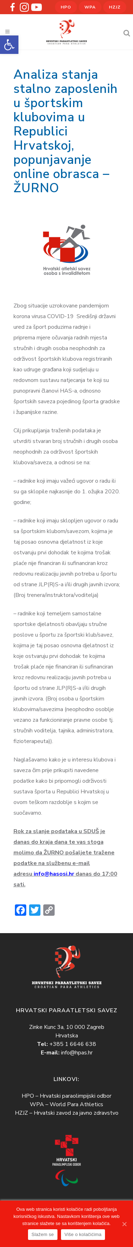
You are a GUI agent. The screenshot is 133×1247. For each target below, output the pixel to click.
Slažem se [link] (43, 1234)
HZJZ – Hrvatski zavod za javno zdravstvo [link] (66, 1112)
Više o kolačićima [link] (83, 1234)
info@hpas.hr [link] (77, 1052)
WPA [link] (90, 7)
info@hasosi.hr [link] (54, 874)
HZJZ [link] (115, 7)
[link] (9, 44)
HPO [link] (66, 7)
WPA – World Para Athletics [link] (66, 1104)
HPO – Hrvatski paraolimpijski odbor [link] (66, 1095)
